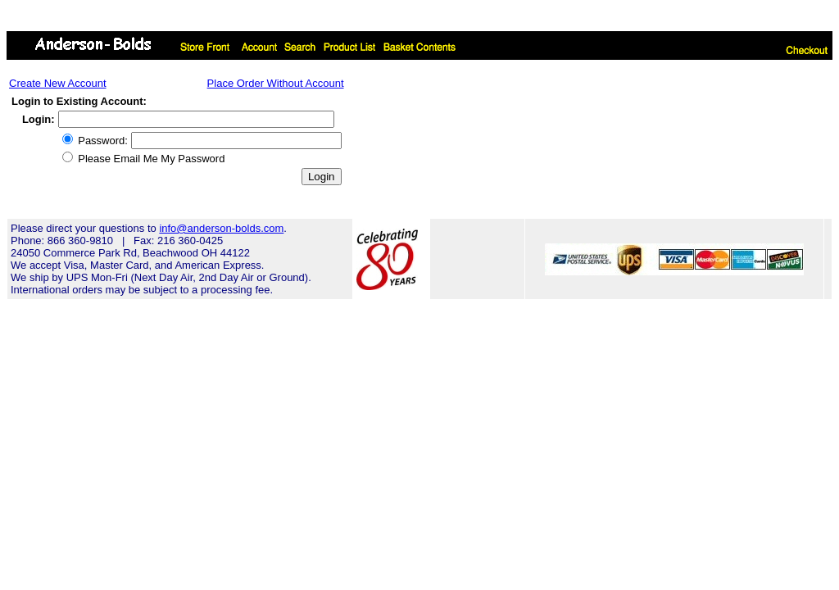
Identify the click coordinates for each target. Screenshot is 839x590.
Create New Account (58, 83)
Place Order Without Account (275, 83)
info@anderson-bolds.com (221, 228)
